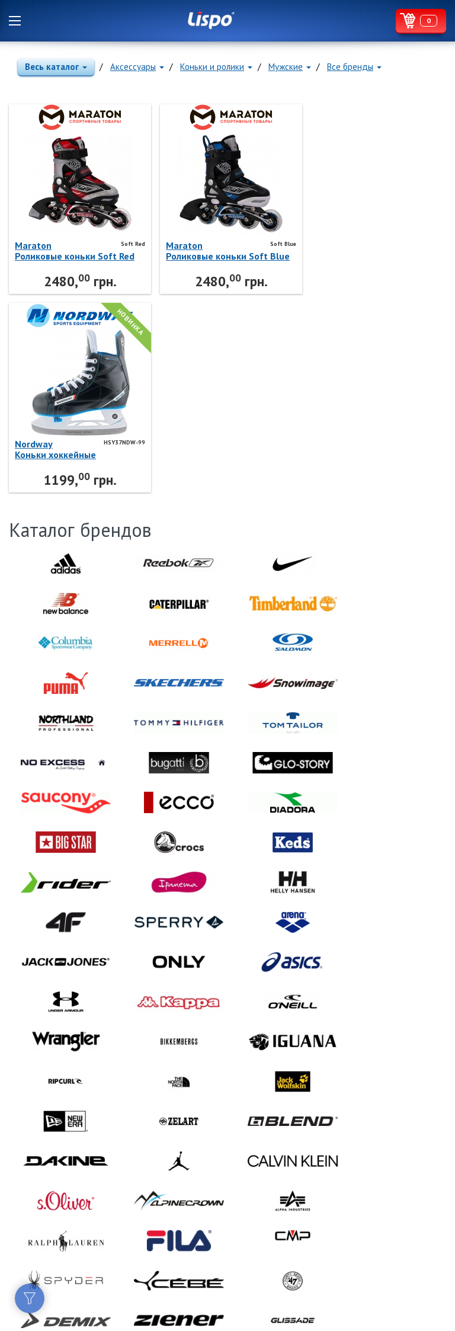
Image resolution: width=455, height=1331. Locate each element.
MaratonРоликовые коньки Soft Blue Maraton (206, 250)
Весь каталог (56, 66)
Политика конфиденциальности (65, 1270)
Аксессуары (137, 66)
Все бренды (354, 66)
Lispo (211, 21)
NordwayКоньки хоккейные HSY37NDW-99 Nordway (346, 250)
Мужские (289, 66)
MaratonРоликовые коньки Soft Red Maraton (66, 250)
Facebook (18, 1226)
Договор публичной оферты (61, 1256)
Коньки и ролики (216, 66)
